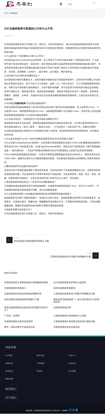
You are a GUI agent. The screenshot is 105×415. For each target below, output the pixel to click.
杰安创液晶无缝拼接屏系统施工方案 (31, 241)
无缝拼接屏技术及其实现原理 (18, 321)
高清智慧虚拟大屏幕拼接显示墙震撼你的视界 (26, 282)
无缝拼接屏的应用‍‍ (62, 307)
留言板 (40, 375)
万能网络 (64, 410)
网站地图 (9, 383)
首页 (6, 13)
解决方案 (40, 360)
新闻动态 (9, 367)
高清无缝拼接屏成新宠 (64, 288)
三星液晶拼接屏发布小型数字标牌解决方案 (70, 256)
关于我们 (9, 360)
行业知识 (14, 13)
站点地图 (72, 375)
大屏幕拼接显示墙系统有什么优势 (69, 315)
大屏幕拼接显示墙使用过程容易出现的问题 (74, 321)
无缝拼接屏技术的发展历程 (66, 327)
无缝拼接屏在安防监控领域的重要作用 (22, 293)
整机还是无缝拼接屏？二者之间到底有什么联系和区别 (76, 300)
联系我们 (9, 375)
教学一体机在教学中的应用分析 (19, 327)
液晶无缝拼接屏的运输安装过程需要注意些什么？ (26, 308)
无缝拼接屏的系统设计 (15, 288)
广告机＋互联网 (12, 315)
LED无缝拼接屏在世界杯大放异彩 (69, 282)
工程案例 (40, 367)
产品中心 (72, 360)
